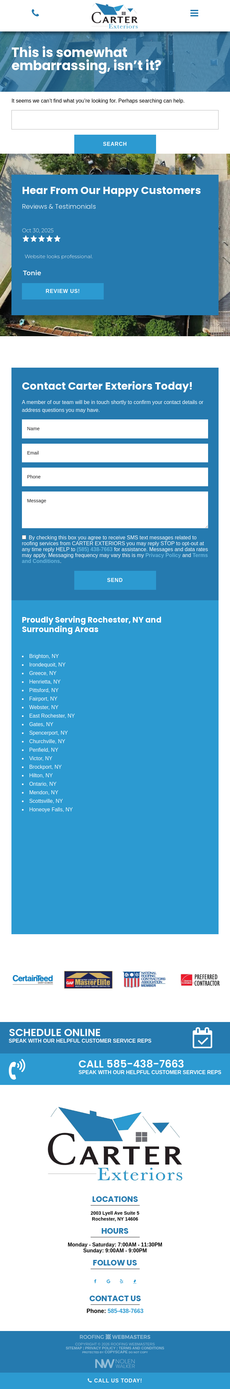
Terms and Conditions (141, 1348)
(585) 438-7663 (95, 549)
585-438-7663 (126, 1311)
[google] (108, 1281)
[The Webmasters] (115, 1339)
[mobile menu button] (194, 13)
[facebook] (95, 1281)
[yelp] (121, 1281)
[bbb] (135, 1281)
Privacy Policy (163, 555)
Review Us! (63, 291)
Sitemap (74, 1348)
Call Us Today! (115, 1380)
